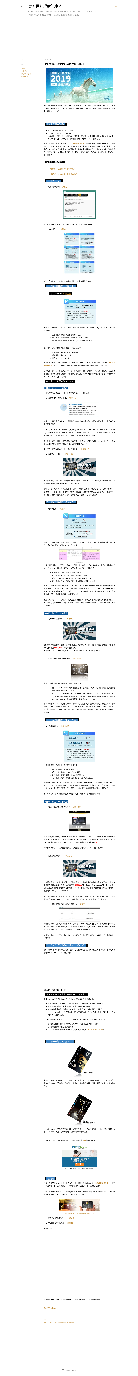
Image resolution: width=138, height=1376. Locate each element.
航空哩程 (63, 15)
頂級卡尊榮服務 (26, 74)
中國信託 (24, 71)
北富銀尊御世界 (101, 1183)
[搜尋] (115, 6)
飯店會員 (70, 15)
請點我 (64, 187)
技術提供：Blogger (69, 1370)
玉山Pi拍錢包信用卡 (95, 1030)
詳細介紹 (73, 398)
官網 (84, 1140)
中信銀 (23, 68)
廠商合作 (49, 15)
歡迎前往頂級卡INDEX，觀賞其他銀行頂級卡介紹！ (79, 1213)
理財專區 (56, 15)
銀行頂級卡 (24, 77)
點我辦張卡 (85, 449)
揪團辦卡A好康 (33, 15)
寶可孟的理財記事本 (45, 6)
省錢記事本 (50, 1308)
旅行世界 (77, 15)
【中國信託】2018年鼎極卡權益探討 (61, 169)
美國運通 (42, 15)
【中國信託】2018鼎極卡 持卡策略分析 (62, 174)
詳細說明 (67, 293)
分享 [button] (22, 60)
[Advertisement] (69, 38)
